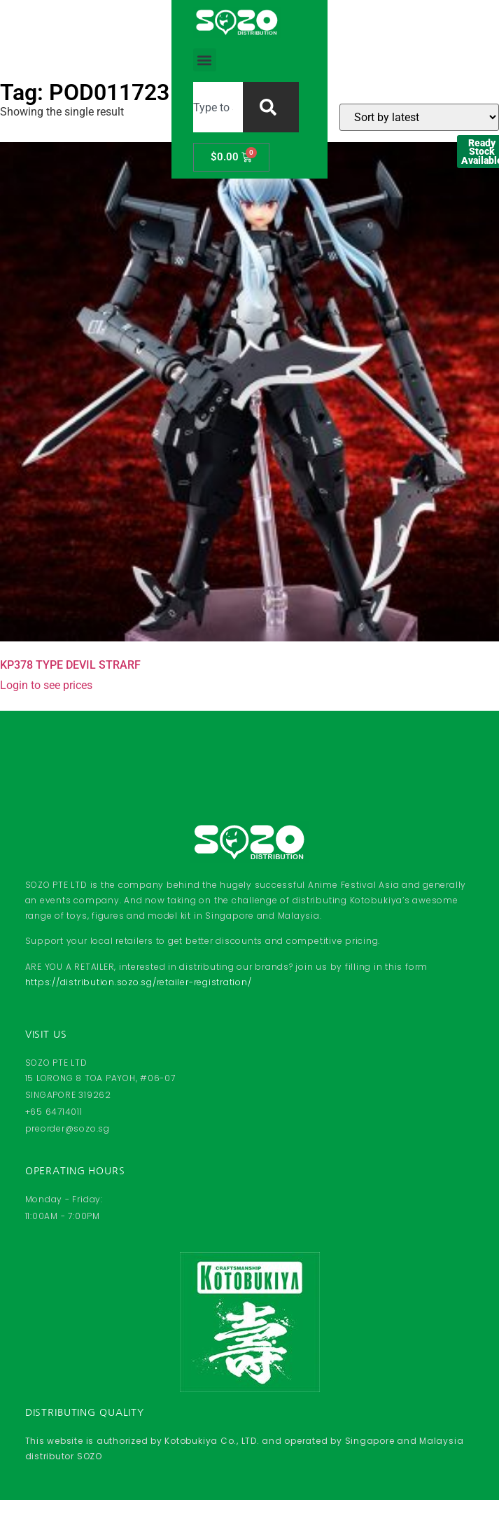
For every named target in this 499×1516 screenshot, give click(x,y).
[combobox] (226, 32)
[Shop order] (419, 117)
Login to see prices (46, 685)
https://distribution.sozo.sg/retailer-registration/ (138, 982)
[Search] (323, 32)
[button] (134, 32)
